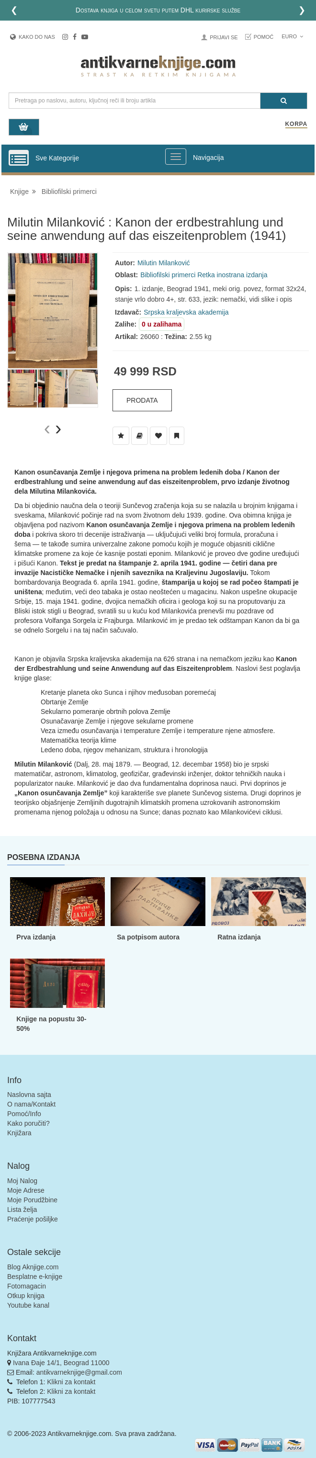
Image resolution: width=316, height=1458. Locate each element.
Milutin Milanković (163, 263)
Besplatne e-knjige (34, 1276)
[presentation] (47, 428)
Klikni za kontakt (71, 1382)
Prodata (142, 400)
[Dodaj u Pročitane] (176, 436)
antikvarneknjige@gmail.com (79, 1372)
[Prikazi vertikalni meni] (19, 158)
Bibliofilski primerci (69, 191)
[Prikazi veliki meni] (175, 156)
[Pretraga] (283, 100)
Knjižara (19, 1133)
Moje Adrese (26, 1190)
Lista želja (22, 1209)
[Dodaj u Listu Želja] (121, 436)
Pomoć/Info (24, 1114)
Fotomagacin (26, 1286)
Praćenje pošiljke (32, 1219)
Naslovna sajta (29, 1094)
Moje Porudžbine (32, 1200)
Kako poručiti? (28, 1123)
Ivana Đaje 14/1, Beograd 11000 (61, 1363)
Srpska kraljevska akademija (186, 312)
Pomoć (264, 37)
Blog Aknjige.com (32, 1267)
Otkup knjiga (26, 1296)
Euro (292, 36)
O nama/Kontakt (31, 1104)
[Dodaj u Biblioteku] (139, 436)
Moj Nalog (22, 1181)
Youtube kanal (28, 1305)
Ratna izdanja (238, 937)
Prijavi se (223, 37)
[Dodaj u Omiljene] (158, 436)
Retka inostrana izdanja (232, 275)
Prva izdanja (36, 937)
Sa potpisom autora (148, 937)
